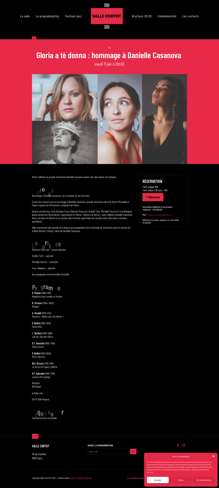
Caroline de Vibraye (84, 479)
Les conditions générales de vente (141, 479)
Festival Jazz (73, 16)
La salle (25, 16)
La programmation (47, 16)
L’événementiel (166, 16)
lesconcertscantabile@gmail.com (159, 216)
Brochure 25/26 (142, 16)
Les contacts (190, 16)
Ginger (72, 479)
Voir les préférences (204, 480)
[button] (213, 456)
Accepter (157, 480)
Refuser (181, 480)
